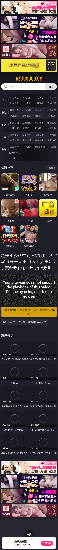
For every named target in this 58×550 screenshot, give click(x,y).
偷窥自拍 (14, 122)
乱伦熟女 (39, 115)
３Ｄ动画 (51, 97)
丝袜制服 (26, 103)
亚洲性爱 (14, 110)
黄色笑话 (39, 140)
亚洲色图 (26, 122)
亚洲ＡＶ (14, 97)
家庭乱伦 (26, 135)
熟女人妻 (14, 103)
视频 (4, 100)
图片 (4, 125)
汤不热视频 (39, 147)
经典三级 (26, 115)
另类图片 (51, 127)
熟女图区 (39, 127)
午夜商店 (14, 147)
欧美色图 (39, 122)
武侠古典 (51, 135)
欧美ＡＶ (39, 97)
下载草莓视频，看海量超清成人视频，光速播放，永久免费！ (29, 311)
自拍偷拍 (26, 97)
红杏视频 (51, 147)
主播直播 (39, 103)
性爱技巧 (51, 140)
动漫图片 (51, 122)
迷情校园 (14, 140)
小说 (4, 137)
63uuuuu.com (29, 79)
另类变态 (51, 115)
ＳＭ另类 (51, 103)
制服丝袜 (14, 115)
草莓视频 (26, 147)
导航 (4, 149)
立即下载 (47, 543)
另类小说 (26, 140)
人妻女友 (39, 135)
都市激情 (14, 135)
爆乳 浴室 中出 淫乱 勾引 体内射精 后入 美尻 (24, 321)
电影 (4, 112)
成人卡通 (39, 110)
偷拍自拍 (26, 110)
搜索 (51, 86)
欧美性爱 (51, 110)
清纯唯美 (26, 127)
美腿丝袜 (14, 127)
